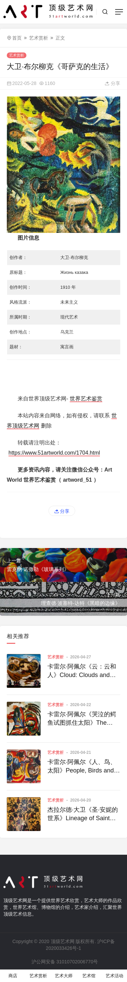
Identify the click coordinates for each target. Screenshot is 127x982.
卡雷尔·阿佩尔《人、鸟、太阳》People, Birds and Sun (81, 767)
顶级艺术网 (63, 941)
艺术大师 (63, 975)
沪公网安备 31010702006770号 (64, 961)
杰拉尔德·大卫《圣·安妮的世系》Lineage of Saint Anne (82, 814)
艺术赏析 (38, 38)
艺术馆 (89, 975)
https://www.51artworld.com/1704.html (54, 453)
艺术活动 (114, 975)
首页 (17, 38)
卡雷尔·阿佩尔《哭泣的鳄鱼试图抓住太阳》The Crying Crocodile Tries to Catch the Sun (81, 719)
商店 (12, 975)
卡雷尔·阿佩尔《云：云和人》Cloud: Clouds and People (81, 671)
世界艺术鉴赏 (86, 398)
